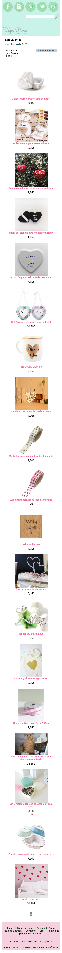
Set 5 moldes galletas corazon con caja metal (31, 805)
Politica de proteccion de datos (39, 932)
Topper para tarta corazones (31, 589)
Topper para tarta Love (31, 633)
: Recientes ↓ (46, 50)
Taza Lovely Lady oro (31, 366)
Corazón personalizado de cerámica (31, 277)
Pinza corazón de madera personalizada (31, 232)
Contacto (31, 930)
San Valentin (27, 44)
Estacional (15, 44)
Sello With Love (31, 544)
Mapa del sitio (25, 928)
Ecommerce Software (46, 947)
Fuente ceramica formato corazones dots (31, 854)
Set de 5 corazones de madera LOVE (31, 411)
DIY (41, 930)
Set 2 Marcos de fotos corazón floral (31, 322)
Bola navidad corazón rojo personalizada (30, 188)
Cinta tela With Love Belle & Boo (31, 723)
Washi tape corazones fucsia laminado (31, 499)
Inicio (7, 44)
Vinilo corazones (31, 899)
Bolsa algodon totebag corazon (31, 678)
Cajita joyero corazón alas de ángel (31, 98)
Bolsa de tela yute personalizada (31, 143)
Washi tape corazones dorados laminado (31, 456)
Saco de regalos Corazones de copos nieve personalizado (30, 758)
